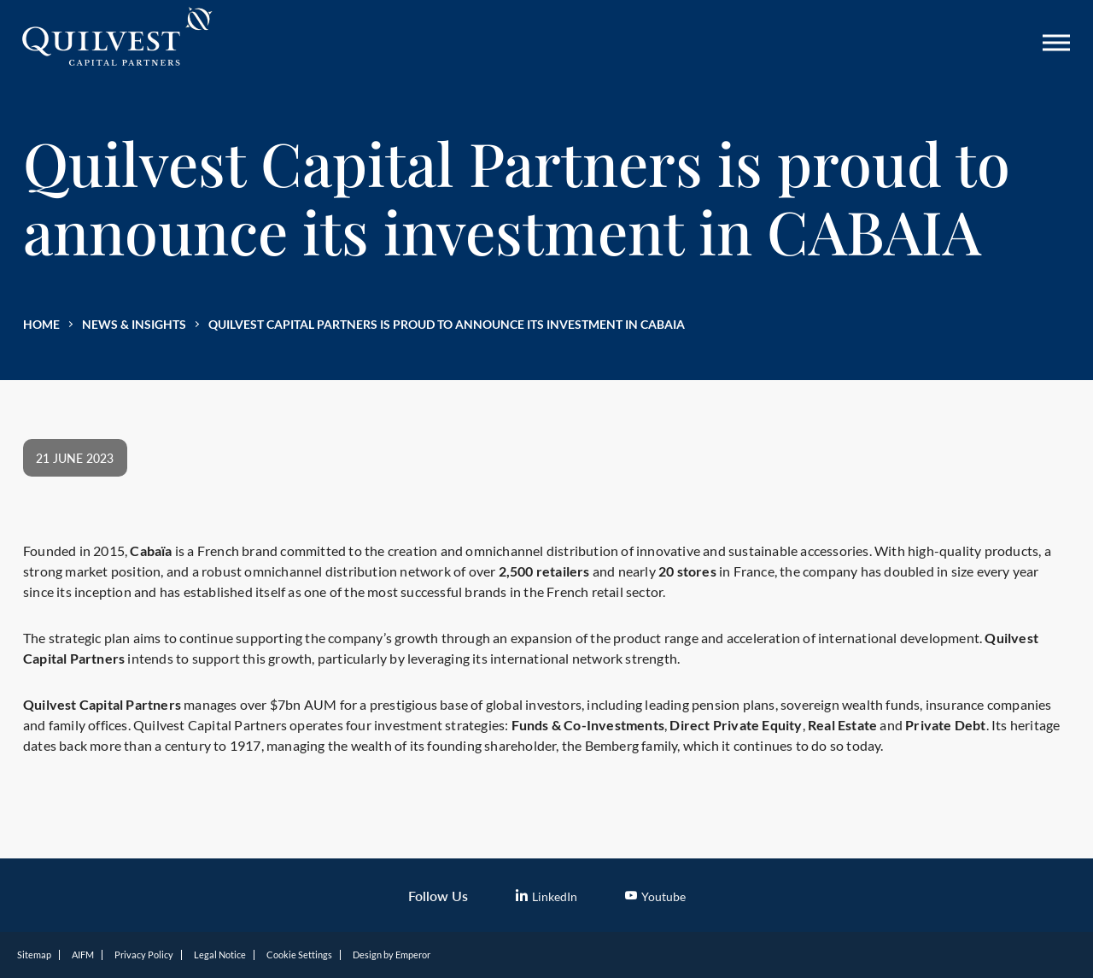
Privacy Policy (143, 954)
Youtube (655, 896)
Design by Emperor (391, 954)
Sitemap (34, 954)
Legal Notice (220, 954)
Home (41, 324)
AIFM (83, 954)
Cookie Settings (299, 954)
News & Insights (134, 324)
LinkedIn (546, 896)
